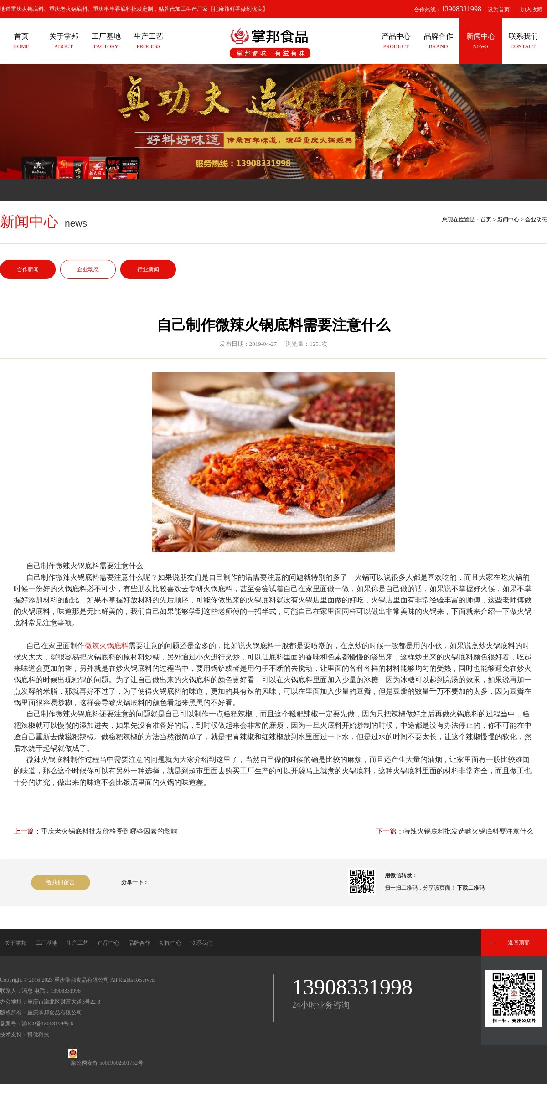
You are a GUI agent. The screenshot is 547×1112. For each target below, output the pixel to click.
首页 (485, 219)
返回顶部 (519, 942)
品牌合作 (139, 943)
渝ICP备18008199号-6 (47, 1023)
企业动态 (88, 269)
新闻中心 (508, 219)
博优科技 (38, 1034)
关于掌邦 (15, 943)
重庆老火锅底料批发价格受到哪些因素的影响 (109, 831)
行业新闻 (148, 269)
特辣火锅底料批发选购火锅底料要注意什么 (468, 831)
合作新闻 (28, 269)
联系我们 (201, 943)
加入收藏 (531, 9)
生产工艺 (77, 943)
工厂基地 (46, 943)
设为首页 (499, 9)
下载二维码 (471, 888)
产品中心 (108, 943)
